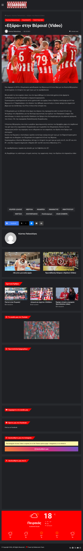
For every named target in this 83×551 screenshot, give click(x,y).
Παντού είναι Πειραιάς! (12, 302)
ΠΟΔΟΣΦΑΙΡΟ (26, 20)
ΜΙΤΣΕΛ (19, 214)
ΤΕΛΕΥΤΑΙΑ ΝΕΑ (38, 20)
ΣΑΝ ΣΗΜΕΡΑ (62, 214)
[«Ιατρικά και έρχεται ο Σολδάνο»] (41, 294)
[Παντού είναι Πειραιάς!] (16, 294)
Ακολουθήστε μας (41, 449)
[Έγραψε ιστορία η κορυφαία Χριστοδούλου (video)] (67, 294)
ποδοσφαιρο (47, 214)
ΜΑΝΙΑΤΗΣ (54, 209)
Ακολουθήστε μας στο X (17, 461)
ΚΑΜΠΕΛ (41, 209)
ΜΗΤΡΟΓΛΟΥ (68, 209)
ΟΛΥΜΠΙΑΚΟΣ (32, 214)
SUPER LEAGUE (16, 209)
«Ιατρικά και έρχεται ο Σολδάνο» (41, 302)
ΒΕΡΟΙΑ (30, 209)
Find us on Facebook (11, 427)
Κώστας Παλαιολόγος (18, 15)
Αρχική (8, 15)
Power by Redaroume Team (36, 547)
